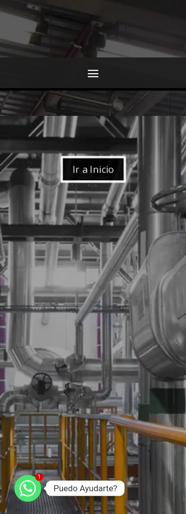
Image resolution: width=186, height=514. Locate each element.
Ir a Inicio (93, 169)
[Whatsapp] (27, 488)
